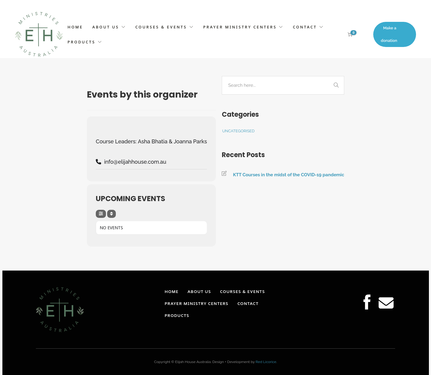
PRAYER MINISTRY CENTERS (240, 27)
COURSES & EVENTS (161, 27)
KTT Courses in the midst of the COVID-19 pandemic (288, 174)
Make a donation (389, 34)
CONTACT (305, 27)
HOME (75, 27)
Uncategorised (238, 131)
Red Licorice (266, 362)
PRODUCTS (81, 42)
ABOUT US (105, 27)
